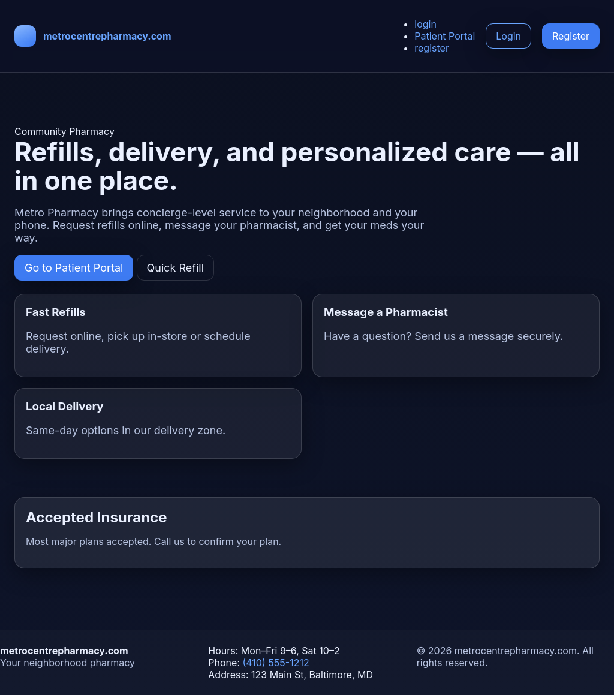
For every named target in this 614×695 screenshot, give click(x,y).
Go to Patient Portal (74, 267)
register (431, 48)
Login (508, 36)
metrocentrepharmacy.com (107, 36)
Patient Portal (444, 36)
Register (570, 36)
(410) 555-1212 (276, 663)
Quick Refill (175, 267)
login (425, 24)
